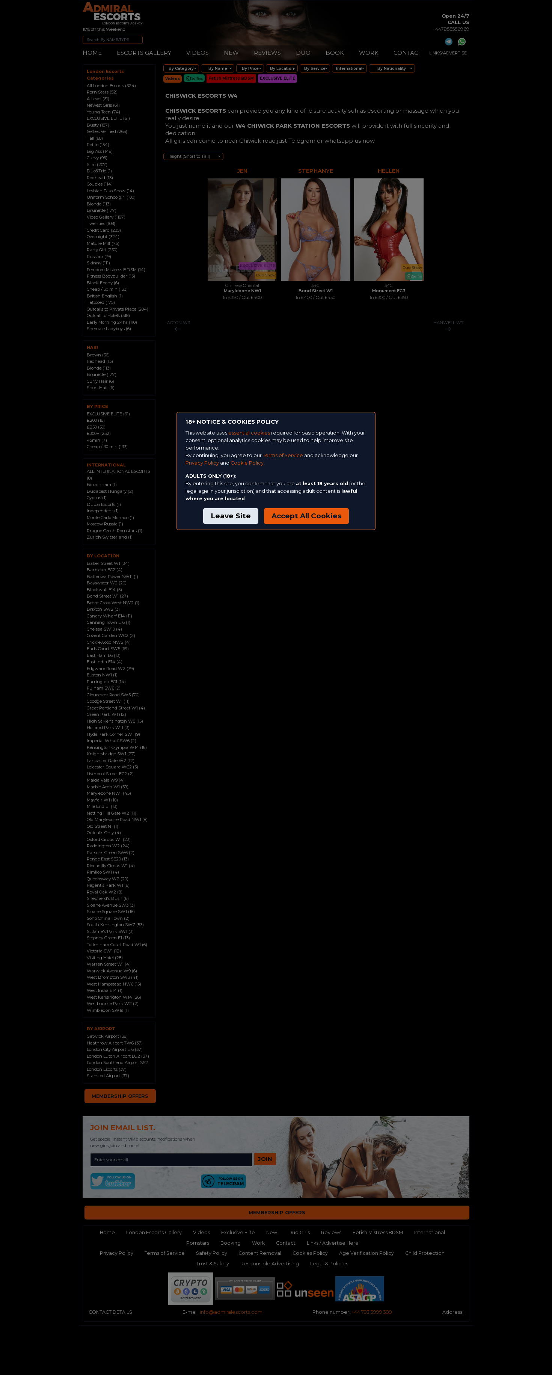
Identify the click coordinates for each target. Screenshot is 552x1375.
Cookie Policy (247, 463)
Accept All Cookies (306, 516)
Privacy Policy (202, 463)
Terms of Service (283, 455)
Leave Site (231, 516)
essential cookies (249, 433)
